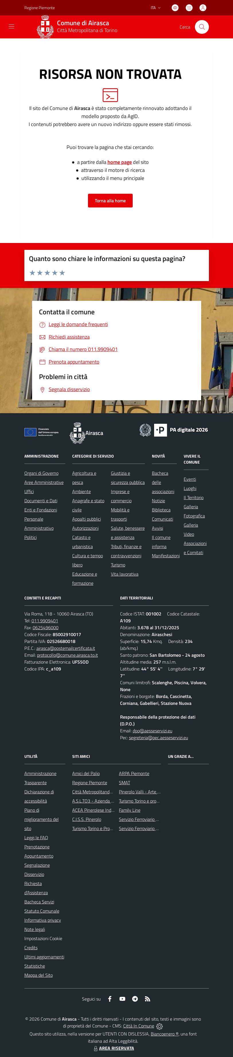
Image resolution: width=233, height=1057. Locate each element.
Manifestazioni (166, 555)
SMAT (124, 782)
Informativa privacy (42, 920)
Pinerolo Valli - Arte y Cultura (147, 791)
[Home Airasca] (79, 27)
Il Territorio (193, 497)
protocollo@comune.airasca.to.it (67, 655)
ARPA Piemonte (134, 773)
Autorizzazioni (85, 528)
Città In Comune (138, 1025)
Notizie (158, 500)
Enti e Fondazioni (40, 509)
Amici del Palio (86, 773)
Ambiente (81, 491)
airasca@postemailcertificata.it (65, 648)
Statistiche (34, 965)
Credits (31, 947)
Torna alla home (110, 200)
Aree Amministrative (44, 482)
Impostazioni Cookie (43, 938)
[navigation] (11, 26)
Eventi (190, 479)
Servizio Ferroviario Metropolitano (151, 819)
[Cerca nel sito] (202, 27)
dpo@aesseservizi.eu (152, 730)
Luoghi (190, 488)
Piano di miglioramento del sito (41, 819)
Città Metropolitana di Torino (87, 30)
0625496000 (45, 627)
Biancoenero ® (165, 1033)
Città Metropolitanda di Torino (100, 791)
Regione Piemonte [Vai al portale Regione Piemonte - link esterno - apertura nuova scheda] (39, 8)
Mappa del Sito (38, 975)
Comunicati (162, 518)
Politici (30, 537)
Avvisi (157, 528)
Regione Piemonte (89, 782)
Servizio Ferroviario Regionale (147, 828)
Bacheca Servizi (39, 901)
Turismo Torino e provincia (143, 800)
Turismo (118, 564)
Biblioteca (161, 509)
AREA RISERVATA (113, 1048)
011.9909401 (45, 620)
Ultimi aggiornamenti (44, 956)
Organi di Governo (41, 473)
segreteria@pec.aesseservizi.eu (158, 737)
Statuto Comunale (41, 910)
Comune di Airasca (83, 23)
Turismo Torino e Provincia (96, 828)
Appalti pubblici (86, 518)
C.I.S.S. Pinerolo (86, 819)
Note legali (34, 929)
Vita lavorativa (124, 573)
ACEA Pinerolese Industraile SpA (103, 810)
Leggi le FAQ (36, 837)
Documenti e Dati (40, 500)
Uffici (29, 491)
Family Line (129, 810)
